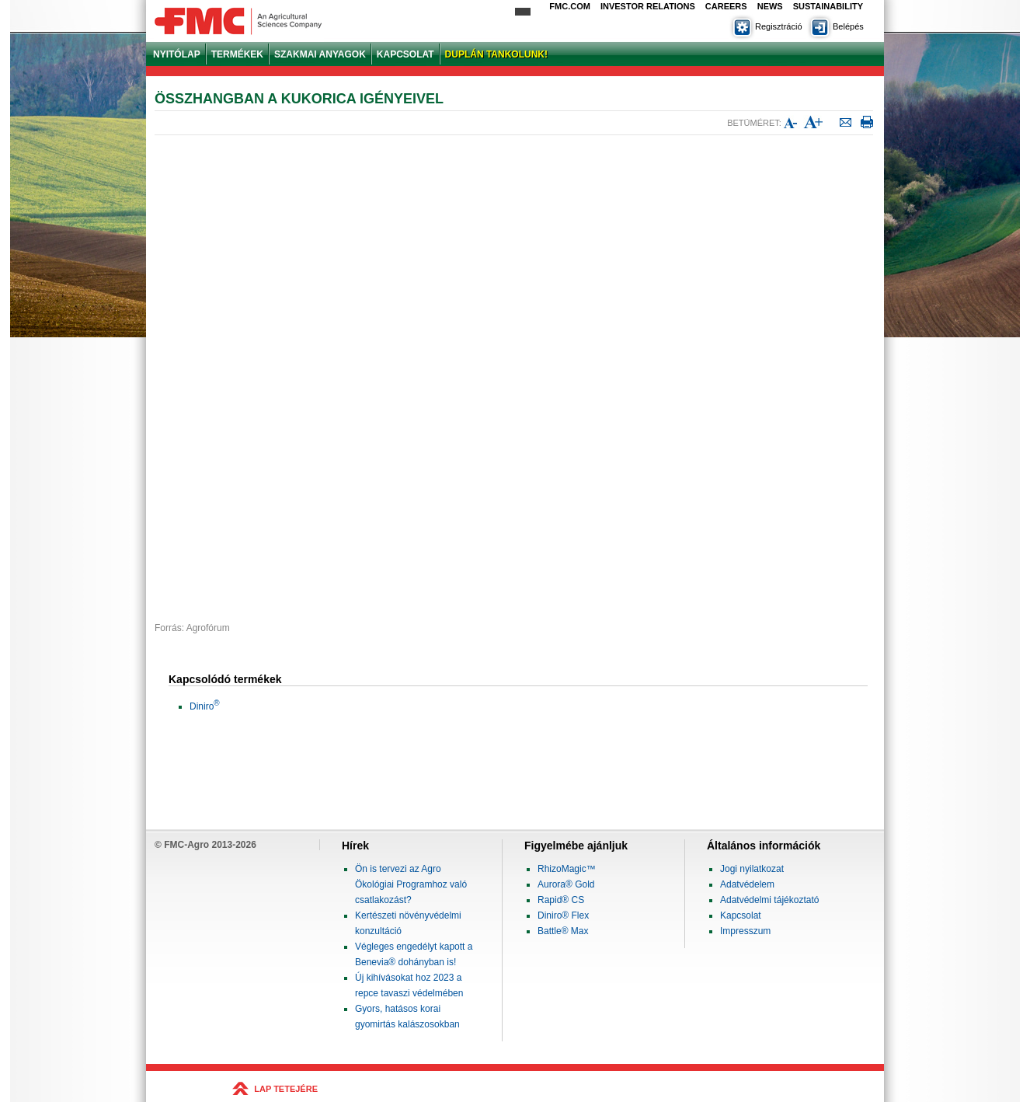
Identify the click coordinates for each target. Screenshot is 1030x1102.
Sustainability (828, 6)
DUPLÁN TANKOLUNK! (496, 54)
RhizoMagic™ (567, 868)
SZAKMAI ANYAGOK (320, 54)
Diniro (205, 706)
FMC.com (569, 6)
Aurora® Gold (566, 884)
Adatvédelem (747, 884)
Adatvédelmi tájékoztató (769, 900)
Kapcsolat (740, 915)
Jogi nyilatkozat (752, 868)
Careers (726, 6)
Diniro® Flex (563, 915)
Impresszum (745, 931)
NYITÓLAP (176, 54)
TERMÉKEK (237, 54)
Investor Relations (647, 6)
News (770, 6)
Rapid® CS (561, 900)
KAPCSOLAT (405, 54)
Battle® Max (563, 931)
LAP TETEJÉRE (286, 1088)
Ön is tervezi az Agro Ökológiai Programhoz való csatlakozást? (411, 884)
